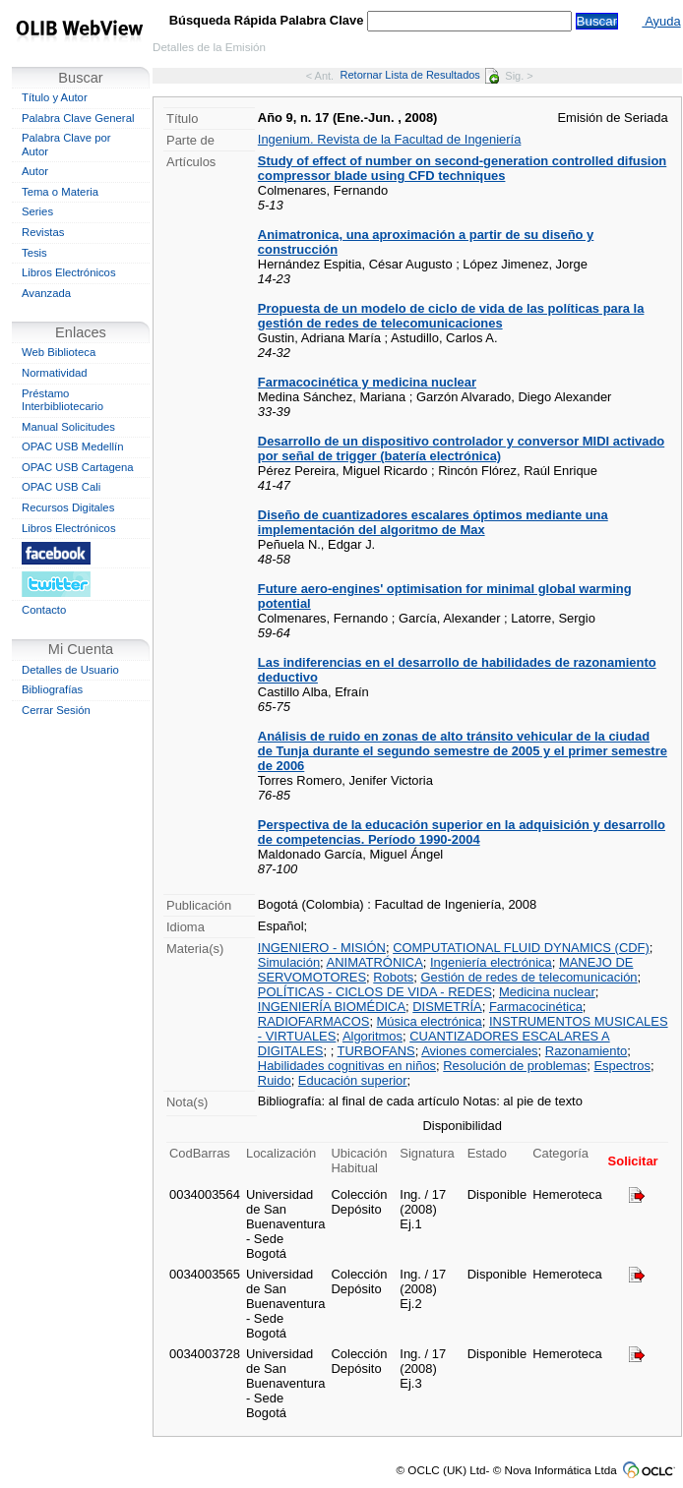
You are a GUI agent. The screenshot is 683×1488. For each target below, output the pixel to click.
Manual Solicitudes (68, 427)
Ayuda (661, 21)
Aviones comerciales (479, 1050)
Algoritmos (372, 1036)
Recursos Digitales (68, 507)
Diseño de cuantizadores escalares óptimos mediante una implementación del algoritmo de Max (433, 522)
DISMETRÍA (446, 1006)
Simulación (289, 962)
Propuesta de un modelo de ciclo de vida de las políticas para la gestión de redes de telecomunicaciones (451, 315)
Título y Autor (55, 97)
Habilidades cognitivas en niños (347, 1065)
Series (37, 211)
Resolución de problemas (515, 1065)
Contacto (44, 610)
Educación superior (352, 1080)
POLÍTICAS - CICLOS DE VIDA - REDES (375, 991)
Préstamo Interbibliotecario (62, 400)
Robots (393, 977)
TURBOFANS (376, 1050)
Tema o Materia (60, 192)
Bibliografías (52, 689)
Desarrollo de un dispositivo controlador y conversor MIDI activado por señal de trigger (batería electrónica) (461, 448)
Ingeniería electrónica (491, 962)
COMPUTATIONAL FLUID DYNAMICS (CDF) (521, 947)
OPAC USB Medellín (73, 446)
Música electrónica (429, 1021)
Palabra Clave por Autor (66, 144)
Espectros (622, 1065)
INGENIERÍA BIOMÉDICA (331, 1006)
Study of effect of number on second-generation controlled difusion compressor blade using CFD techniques (462, 168)
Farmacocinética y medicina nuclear (367, 382)
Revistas (43, 232)
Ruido (274, 1080)
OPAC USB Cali (61, 487)
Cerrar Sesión (56, 710)
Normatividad (55, 373)
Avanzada (46, 293)
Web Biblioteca (58, 352)
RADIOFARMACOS (314, 1021)
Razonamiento (586, 1050)
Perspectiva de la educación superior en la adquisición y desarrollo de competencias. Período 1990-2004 (461, 832)
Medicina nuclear (547, 991)
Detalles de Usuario (70, 670)
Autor (35, 171)
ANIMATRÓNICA (375, 962)
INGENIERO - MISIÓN (322, 947)
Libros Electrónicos (69, 272)
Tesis (34, 253)
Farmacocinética (536, 1006)
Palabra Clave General (78, 118)
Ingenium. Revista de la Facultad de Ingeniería (390, 139)
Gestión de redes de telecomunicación (528, 977)
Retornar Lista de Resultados (420, 75)
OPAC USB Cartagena (78, 467)
